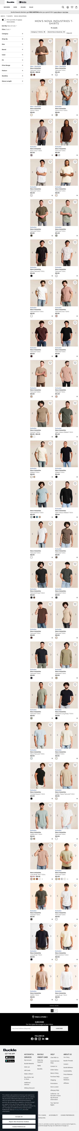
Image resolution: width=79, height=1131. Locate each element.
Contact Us (54, 1066)
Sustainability (68, 1071)
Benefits (39, 1069)
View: (4, 29)
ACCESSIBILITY (53, 1115)
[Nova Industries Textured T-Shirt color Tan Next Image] (75, 815)
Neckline (13, 76)
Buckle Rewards (29, 1063)
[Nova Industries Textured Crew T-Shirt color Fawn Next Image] (75, 293)
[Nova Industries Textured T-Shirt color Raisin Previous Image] (32, 333)
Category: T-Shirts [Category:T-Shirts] (38, 32)
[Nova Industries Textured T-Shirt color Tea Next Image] (75, 856)
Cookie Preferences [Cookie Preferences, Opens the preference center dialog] (18, 1126)
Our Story (66, 1057)
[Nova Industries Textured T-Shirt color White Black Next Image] (75, 252)
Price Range (13, 65)
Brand (13, 50)
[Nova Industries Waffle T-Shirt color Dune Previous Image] (32, 976)
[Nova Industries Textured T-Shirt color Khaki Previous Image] (57, 614)
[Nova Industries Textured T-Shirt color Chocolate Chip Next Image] (51, 51)
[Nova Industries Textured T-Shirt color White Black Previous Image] (57, 252)
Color (13, 55)
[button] (7, 7)
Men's (3, 16)
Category (13, 34)
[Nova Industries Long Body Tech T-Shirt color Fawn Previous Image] (32, 856)
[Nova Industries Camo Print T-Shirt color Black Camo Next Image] (75, 92)
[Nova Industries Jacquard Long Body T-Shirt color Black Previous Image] (57, 695)
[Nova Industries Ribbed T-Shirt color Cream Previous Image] (32, 453)
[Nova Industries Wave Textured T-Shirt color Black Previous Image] (32, 252)
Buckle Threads (68, 1061)
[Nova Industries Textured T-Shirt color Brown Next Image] (51, 373)
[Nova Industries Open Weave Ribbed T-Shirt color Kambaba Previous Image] (57, 413)
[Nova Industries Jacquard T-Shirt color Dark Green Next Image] (75, 574)
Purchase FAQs (55, 1076)
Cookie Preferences (67, 1115)
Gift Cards (27, 1070)
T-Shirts (10, 16)
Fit (13, 60)
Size (13, 44)
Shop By (13, 39)
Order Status (54, 1070)
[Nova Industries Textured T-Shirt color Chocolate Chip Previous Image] (32, 51)
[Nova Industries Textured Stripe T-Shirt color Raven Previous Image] (32, 574)
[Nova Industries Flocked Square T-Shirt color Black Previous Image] (32, 775)
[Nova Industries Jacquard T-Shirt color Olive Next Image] (75, 655)
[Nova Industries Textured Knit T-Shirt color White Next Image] (51, 293)
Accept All (19, 1116)
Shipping (53, 1080)
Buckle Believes (68, 1067)
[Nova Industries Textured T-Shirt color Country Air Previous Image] (57, 51)
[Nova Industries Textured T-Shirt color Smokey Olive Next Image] (51, 212)
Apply (39, 1065)
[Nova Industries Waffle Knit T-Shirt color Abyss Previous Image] (32, 815)
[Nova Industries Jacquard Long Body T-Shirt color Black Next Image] (75, 695)
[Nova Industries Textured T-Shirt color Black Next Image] (75, 333)
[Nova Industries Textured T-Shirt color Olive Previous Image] (32, 695)
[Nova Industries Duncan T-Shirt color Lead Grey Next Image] (51, 413)
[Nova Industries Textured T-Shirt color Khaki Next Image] (75, 614)
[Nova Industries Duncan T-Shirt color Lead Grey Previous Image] (32, 413)
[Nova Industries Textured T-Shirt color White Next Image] (51, 172)
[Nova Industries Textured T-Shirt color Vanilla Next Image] (75, 172)
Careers (66, 1064)
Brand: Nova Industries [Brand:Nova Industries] (56, 32)
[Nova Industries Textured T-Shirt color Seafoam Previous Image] (57, 212)
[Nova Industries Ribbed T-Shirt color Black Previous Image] (57, 453)
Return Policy (54, 1073)
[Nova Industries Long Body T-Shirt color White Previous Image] (57, 976)
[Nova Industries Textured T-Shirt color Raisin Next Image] (51, 333)
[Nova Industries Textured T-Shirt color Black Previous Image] (57, 333)
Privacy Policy (19, 1109)
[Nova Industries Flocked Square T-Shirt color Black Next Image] (51, 775)
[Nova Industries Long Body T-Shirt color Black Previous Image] (32, 936)
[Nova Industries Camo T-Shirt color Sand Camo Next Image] (51, 92)
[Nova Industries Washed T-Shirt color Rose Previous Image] (57, 373)
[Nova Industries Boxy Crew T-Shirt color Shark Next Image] (51, 132)
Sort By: (4, 26)
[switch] (4, 20)
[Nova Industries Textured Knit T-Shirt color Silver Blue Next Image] (51, 494)
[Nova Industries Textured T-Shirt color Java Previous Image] (57, 132)
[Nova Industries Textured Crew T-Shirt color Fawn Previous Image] (57, 293)
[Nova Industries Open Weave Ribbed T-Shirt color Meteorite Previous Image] (57, 494)
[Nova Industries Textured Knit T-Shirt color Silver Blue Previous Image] (32, 494)
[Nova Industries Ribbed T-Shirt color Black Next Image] (75, 453)
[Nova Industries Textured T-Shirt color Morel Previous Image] (57, 534)
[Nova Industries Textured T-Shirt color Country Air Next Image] (75, 51)
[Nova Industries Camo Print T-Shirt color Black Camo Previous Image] (57, 92)
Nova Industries (20, 16)
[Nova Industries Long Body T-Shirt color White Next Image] (75, 976)
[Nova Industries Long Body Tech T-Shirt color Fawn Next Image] (51, 856)
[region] (19, 1111)
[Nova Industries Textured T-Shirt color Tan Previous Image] (57, 815)
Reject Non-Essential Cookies (19, 1121)
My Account (27, 1060)
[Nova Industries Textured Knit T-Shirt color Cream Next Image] (75, 936)
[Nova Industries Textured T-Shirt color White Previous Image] (32, 172)
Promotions (54, 1083)
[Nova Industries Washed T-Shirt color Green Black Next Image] (51, 896)
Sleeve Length (13, 81)
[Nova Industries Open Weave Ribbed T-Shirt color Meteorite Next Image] (75, 494)
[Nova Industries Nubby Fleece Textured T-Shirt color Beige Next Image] (75, 775)
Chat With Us (54, 1057)
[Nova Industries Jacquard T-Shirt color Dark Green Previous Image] (57, 574)
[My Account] (68, 7)
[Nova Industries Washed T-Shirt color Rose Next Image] (75, 373)
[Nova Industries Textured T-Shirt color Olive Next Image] (51, 695)
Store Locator (55, 1087)
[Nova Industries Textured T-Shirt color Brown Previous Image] (32, 373)
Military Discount (29, 1088)
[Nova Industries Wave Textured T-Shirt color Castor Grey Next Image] (51, 735)
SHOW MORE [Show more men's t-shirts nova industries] (54, 1006)
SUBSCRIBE (59, 1028)
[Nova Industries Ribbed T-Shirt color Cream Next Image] (51, 453)
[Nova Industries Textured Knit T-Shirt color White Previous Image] (32, 293)
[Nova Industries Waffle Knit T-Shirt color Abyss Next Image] (51, 815)
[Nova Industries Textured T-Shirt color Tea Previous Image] (57, 856)
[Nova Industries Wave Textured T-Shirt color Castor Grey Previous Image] (32, 735)
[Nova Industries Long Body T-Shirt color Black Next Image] (51, 936)
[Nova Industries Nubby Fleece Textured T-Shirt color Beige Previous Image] (57, 775)
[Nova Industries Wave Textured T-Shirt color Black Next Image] (51, 252)
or (58, 12)
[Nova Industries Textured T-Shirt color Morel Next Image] (75, 534)
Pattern (13, 71)
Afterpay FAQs (55, 1090)
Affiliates (66, 1083)
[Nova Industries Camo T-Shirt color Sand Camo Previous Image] (32, 92)
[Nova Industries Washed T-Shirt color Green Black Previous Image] (32, 896)
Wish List (27, 1067)
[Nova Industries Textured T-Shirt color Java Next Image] (75, 132)
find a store (41, 1017)
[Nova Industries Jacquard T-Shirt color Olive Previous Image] (57, 655)
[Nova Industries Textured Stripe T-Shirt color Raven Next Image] (51, 574)
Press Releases (68, 1074)
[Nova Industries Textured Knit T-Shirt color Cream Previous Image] (57, 936)
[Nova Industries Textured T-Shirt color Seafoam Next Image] (75, 212)
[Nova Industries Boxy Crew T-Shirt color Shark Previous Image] (32, 132)
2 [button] (55, 1010)
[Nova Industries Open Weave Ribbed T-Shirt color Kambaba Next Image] (75, 413)
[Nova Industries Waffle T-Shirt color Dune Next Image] (51, 976)
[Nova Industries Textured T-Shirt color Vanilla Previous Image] (57, 172)
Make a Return (28, 1074)
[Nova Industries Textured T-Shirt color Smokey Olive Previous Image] (32, 212)
